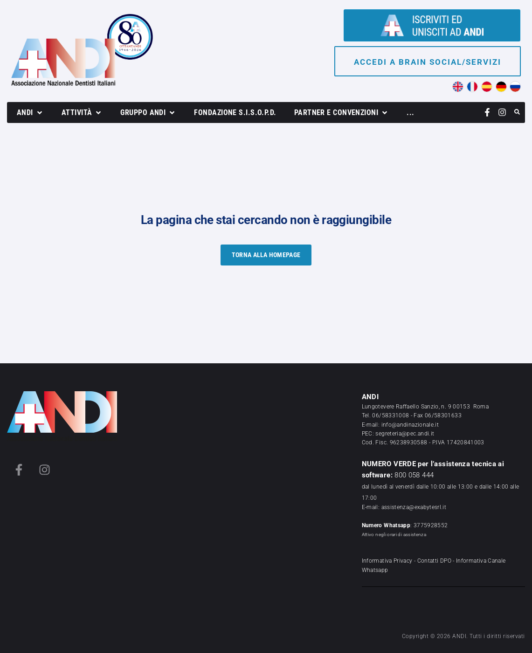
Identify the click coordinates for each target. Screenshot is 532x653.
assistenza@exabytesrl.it (414, 507)
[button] (30, 112)
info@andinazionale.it (410, 425)
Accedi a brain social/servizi (427, 62)
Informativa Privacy (387, 561)
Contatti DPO (434, 561)
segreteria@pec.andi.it (404, 433)
